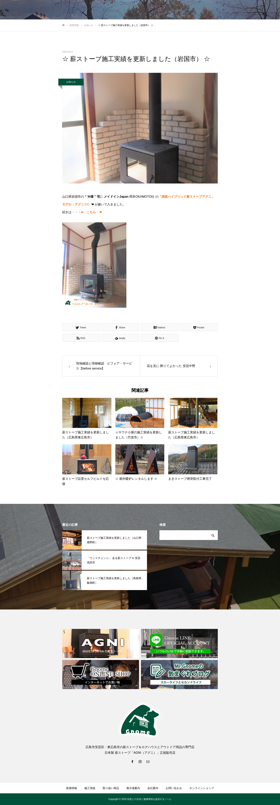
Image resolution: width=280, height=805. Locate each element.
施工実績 (89, 788)
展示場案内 (133, 788)
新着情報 (71, 788)
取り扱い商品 (111, 788)
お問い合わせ (174, 788)
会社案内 (152, 788)
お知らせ (71, 82)
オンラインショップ (201, 788)
